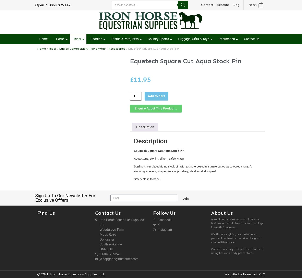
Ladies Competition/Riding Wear (82, 48)
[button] (156, 109)
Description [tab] (145, 127)
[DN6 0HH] (64, 240)
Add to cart (156, 96)
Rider (52, 48)
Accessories (117, 48)
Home (41, 48)
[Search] (183, 5)
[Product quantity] (136, 96)
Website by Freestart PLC (245, 274)
